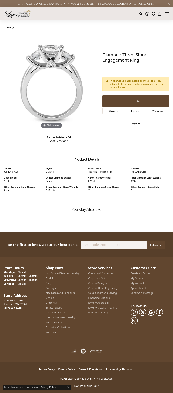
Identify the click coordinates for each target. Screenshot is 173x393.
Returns (135, 110)
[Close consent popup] (68, 387)
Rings (49, 283)
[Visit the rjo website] (73, 351)
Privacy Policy (66, 369)
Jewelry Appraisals (99, 302)
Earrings (51, 288)
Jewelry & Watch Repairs (102, 307)
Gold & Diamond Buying (102, 293)
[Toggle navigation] (167, 14)
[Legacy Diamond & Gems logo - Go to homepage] (17, 13)
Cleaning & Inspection (101, 273)
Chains (50, 297)
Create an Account (141, 273)
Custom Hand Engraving (102, 288)
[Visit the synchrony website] (96, 351)
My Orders (137, 278)
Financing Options (99, 297)
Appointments (139, 288)
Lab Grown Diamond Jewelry (62, 273)
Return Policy (47, 369)
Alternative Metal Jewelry (60, 317)
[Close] (169, 4)
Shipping (113, 110)
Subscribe (156, 245)
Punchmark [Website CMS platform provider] (93, 386)
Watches (51, 332)
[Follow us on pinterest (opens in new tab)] (134, 312)
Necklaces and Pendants (60, 293)
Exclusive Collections (58, 327)
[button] (141, 13)
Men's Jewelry (54, 322)
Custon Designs (97, 283)
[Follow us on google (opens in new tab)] (151, 312)
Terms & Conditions (90, 369)
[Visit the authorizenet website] (83, 351)
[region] (51, 81)
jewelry (10, 27)
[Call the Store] (13, 308)
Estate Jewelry (54, 307)
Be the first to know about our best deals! (43, 245)
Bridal (49, 278)
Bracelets (51, 302)
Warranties (157, 110)
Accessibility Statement (120, 369)
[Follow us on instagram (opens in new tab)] (134, 320)
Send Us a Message (142, 293)
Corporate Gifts (97, 278)
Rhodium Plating (56, 312)
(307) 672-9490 (59, 141)
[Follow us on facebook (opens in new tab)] (159, 312)
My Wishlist (137, 283)
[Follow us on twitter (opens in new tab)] (142, 312)
